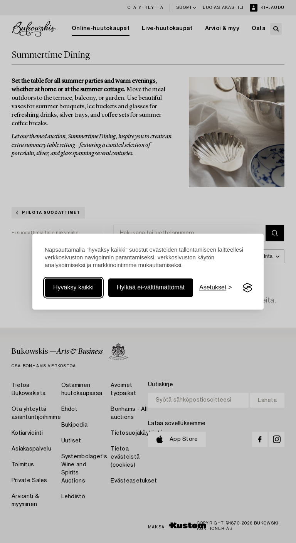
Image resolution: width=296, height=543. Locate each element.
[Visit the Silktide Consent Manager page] (247, 288)
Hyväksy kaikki (73, 287)
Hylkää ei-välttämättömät (151, 287)
